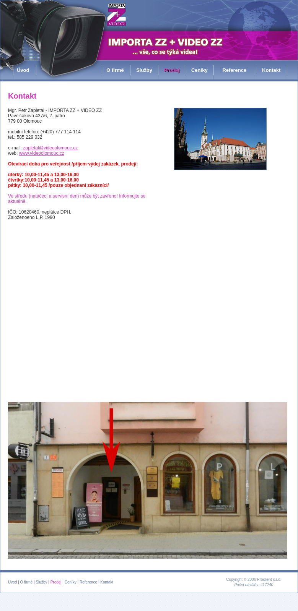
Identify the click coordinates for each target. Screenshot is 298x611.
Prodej (56, 582)
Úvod (12, 582)
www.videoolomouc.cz (41, 153)
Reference (88, 582)
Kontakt (106, 582)
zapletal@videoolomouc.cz (50, 148)
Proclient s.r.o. (269, 579)
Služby (41, 582)
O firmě (26, 582)
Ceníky (71, 582)
